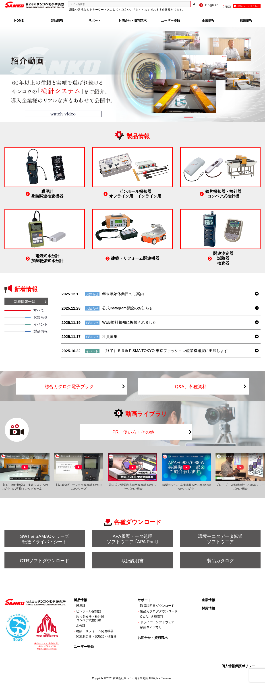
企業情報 (208, 20)
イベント (92, 351)
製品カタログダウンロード (159, 611)
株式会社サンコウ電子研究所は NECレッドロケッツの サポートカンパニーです (46, 646)
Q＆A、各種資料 (151, 616)
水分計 (80, 625)
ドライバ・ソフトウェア (157, 622)
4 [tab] (223, 117)
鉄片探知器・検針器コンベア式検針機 (90, 618)
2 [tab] (200, 117)
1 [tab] (188, 117)
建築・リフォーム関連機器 (95, 631)
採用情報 (246, 20)
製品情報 (57, 20)
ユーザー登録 (170, 20)
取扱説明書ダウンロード (157, 605)
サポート (94, 20)
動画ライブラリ (151, 627)
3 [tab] (211, 117)
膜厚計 (80, 605)
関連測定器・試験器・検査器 (96, 636)
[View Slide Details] (132, 74)
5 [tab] (235, 117)
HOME (19, 20)
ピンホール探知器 (88, 611)
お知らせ (92, 294)
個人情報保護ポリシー (238, 666)
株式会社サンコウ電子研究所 (130, 678)
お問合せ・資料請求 (132, 20)
